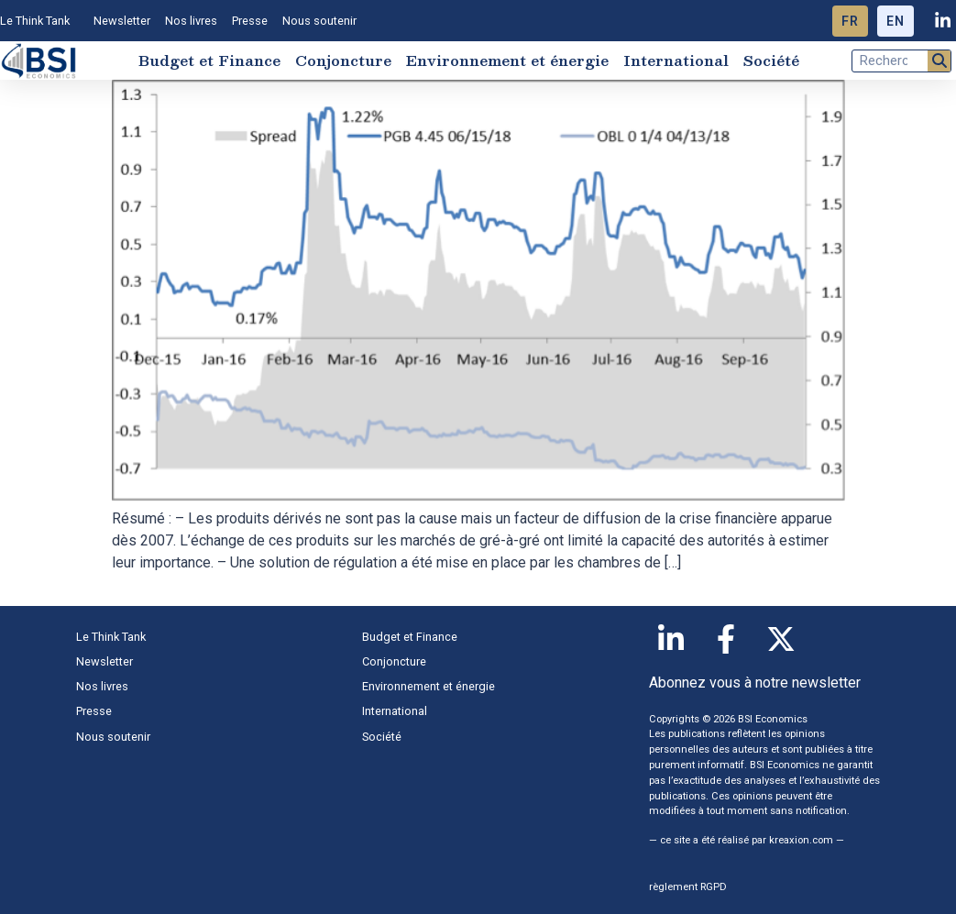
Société (771, 60)
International (676, 60)
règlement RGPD (688, 887)
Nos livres (191, 21)
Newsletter (121, 21)
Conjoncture (343, 60)
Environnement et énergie (507, 60)
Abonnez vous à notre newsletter (755, 682)
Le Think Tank (39, 21)
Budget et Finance (209, 60)
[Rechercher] (939, 61)
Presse (250, 21)
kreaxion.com (801, 840)
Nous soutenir (319, 21)
